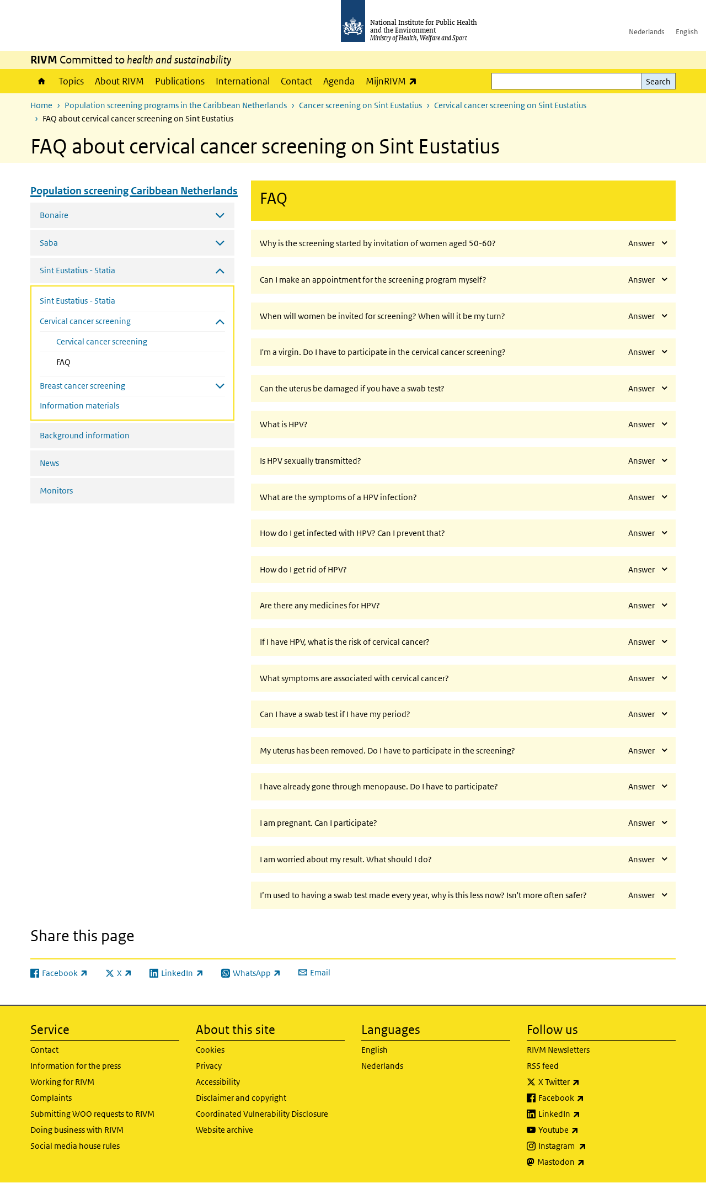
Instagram (591, 1146)
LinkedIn (588, 1114)
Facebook (590, 1098)
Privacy (209, 1065)
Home (41, 81)
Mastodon (590, 1162)
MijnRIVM (394, 81)
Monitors (56, 490)
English (687, 31)
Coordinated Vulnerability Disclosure (262, 1113)
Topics (71, 81)
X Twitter (588, 1082)
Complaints (51, 1097)
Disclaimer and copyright (241, 1097)
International (243, 81)
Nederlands (647, 31)
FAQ (86, 361)
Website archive (224, 1129)
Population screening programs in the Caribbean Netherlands (176, 105)
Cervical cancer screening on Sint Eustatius (510, 105)
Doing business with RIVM (77, 1129)
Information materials (79, 405)
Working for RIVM (62, 1081)
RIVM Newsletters (558, 1049)
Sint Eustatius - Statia (77, 300)
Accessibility (218, 1081)
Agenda (339, 81)
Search (658, 81)
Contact (296, 81)
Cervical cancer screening (101, 341)
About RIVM (119, 81)
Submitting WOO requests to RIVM (92, 1113)
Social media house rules (75, 1145)
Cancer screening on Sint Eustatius (360, 105)
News (49, 463)
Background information (85, 435)
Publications (180, 81)
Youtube (587, 1130)
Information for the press (75, 1065)
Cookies (210, 1049)
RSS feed (543, 1065)
